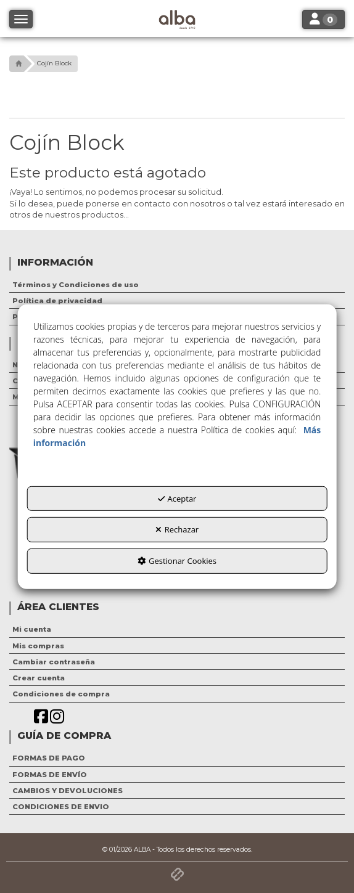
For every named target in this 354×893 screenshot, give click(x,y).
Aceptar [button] (177, 498)
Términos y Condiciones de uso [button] (75, 284)
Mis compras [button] (38, 646)
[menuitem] (177, 285)
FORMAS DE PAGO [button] (48, 758)
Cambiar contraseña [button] (53, 662)
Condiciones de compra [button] (61, 694)
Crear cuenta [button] (38, 678)
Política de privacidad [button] (57, 300)
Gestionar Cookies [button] (177, 560)
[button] (17, 63)
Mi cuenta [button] (31, 629)
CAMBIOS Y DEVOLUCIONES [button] (67, 790)
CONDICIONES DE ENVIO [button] (60, 806)
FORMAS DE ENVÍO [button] (49, 774)
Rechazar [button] (177, 529)
